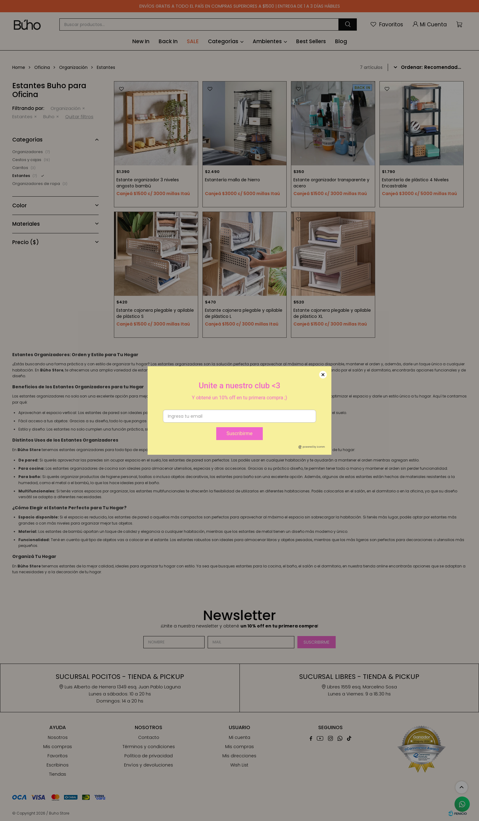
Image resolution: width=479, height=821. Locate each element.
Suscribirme (239, 433)
